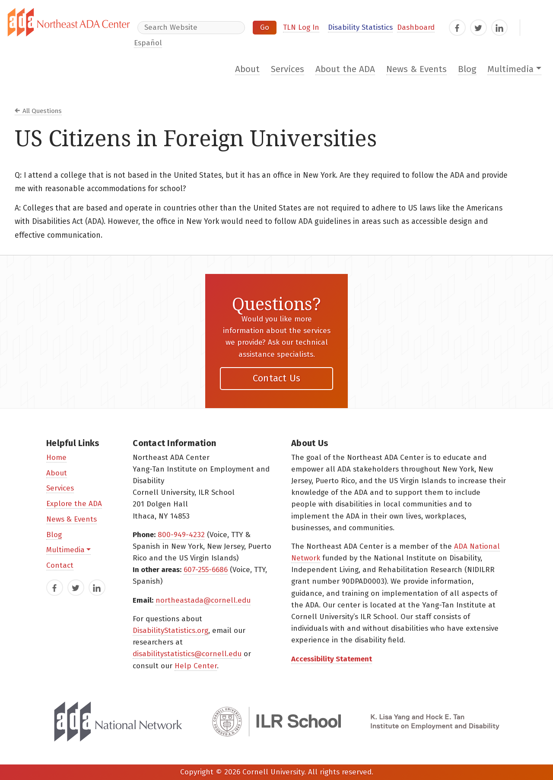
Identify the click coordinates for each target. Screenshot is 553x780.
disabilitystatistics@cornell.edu (187, 653)
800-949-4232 (181, 534)
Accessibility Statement (331, 659)
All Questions (42, 111)
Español (148, 42)
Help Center (196, 665)
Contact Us (277, 378)
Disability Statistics (360, 27)
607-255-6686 (206, 569)
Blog (467, 69)
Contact (59, 565)
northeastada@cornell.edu (203, 600)
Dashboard (416, 27)
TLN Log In (301, 27)
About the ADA (345, 69)
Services (287, 69)
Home (56, 457)
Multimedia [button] (510, 69)
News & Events (416, 69)
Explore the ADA (74, 503)
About (247, 69)
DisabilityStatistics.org (170, 630)
